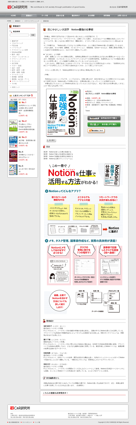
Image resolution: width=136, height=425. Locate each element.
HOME (9, 21)
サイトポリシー (26, 422)
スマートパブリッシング (31, 21)
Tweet (88, 111)
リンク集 (36, 422)
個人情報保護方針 (13, 422)
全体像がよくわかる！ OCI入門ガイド (27, 157)
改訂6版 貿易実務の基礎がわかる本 (27, 142)
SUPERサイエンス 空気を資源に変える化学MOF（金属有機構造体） (27, 111)
